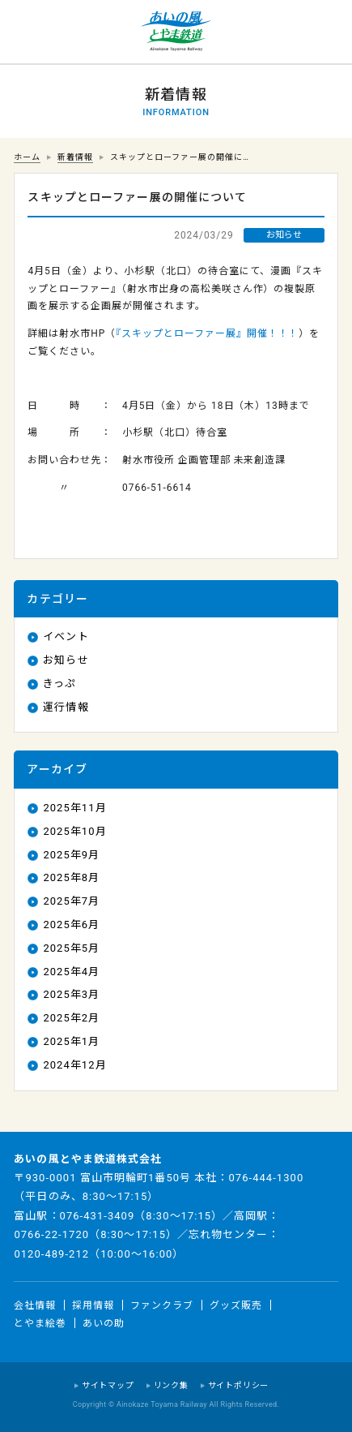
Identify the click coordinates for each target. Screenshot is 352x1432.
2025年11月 (74, 808)
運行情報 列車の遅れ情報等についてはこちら (32, 32)
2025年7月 (71, 901)
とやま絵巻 (40, 1322)
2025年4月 (71, 971)
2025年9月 (71, 855)
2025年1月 (71, 1041)
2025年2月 (71, 1018)
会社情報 (35, 1305)
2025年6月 (71, 924)
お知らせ (65, 660)
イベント (65, 636)
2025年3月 (71, 994)
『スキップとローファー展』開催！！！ (207, 333)
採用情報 (93, 1305)
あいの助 (104, 1322)
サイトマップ (108, 1385)
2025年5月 (71, 948)
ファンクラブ (161, 1305)
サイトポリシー (238, 1385)
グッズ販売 (236, 1305)
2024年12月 (74, 1065)
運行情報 (65, 707)
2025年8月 (71, 877)
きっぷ (59, 683)
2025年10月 (74, 831)
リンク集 (171, 1385)
